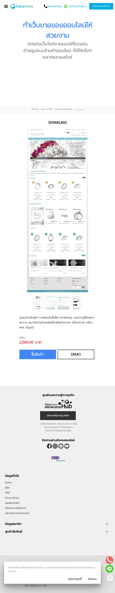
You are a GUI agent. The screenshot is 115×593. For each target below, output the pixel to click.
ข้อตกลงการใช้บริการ (15, 508)
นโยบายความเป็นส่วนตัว (17, 513)
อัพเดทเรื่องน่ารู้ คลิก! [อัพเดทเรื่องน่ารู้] (58, 415)
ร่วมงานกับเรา (12, 498)
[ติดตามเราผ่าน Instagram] (55, 446)
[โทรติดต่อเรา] (109, 560)
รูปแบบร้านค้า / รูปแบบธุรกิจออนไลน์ (56, 109)
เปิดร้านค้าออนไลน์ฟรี (101, 6)
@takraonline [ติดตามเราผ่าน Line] (61, 446)
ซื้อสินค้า (37, 354)
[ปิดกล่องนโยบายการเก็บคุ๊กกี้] (92, 579)
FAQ (7, 493)
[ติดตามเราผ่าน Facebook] (49, 446)
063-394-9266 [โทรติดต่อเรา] (54, 6)
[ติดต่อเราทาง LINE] (109, 569)
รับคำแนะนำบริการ (78, 6)
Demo (76, 354)
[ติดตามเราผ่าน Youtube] (66, 446)
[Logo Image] (21, 6)
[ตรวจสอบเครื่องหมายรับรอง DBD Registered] (58, 463)
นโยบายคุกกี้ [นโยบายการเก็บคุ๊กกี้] (75, 579)
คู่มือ (7, 487)
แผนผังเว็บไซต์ (12, 503)
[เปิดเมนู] (5, 6)
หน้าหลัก (35, 109)
